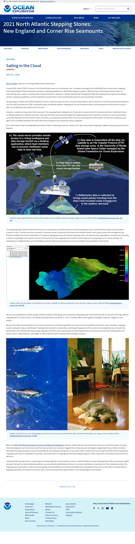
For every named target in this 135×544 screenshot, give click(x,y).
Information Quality (74, 524)
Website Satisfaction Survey (53, 517)
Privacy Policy (50, 530)
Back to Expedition (13, 27)
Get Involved (30, 533)
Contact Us (49, 524)
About (47, 522)
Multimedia (29, 527)
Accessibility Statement (71, 517)
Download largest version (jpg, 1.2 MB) (23, 448)
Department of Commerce (46, 538)
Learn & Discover (31, 524)
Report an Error (51, 527)
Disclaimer (49, 533)
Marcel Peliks (11, 96)
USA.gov (69, 527)
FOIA (68, 522)
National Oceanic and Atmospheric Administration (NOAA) (78, 538)
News (27, 530)
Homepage (29, 516)
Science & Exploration (30, 520)
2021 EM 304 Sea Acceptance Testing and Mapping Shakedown (39, 457)
